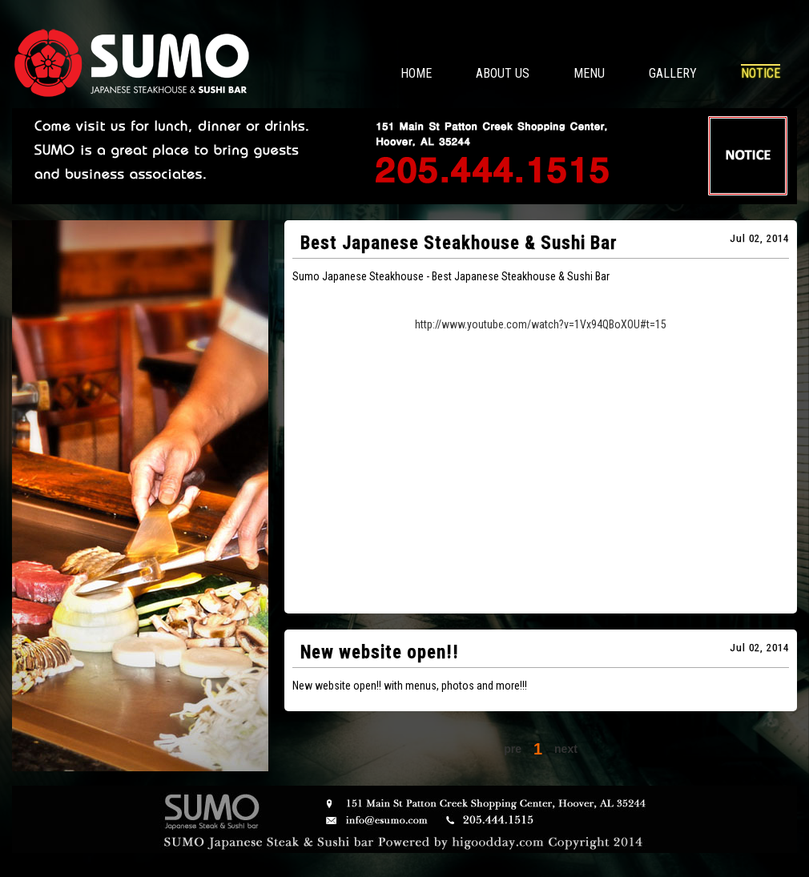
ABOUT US (502, 73)
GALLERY (673, 73)
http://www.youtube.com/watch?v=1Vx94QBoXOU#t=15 (540, 324)
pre (512, 748)
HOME (416, 73)
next (566, 748)
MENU (589, 73)
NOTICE (760, 73)
